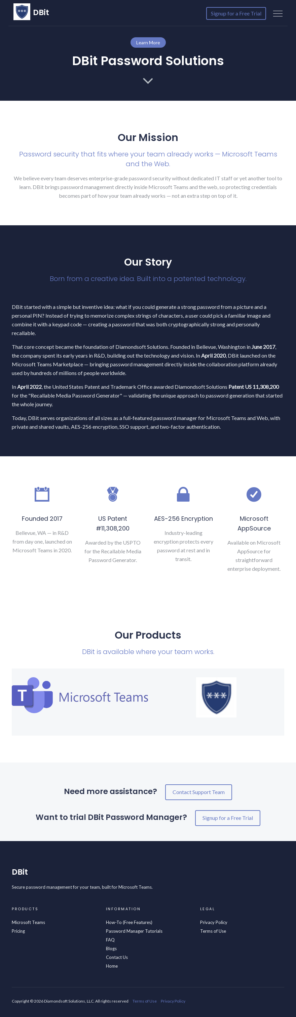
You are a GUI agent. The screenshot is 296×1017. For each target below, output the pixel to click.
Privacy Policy (213, 922)
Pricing (18, 931)
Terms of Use (213, 931)
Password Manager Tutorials (134, 931)
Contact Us (117, 957)
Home (112, 966)
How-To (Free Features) (129, 922)
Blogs (111, 948)
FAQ (110, 939)
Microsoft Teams (28, 922)
